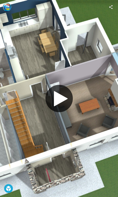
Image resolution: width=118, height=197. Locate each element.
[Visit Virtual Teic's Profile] (7, 7)
